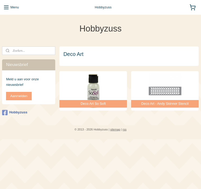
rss (125, 129)
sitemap (115, 129)
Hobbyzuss (14, 112)
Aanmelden (18, 96)
